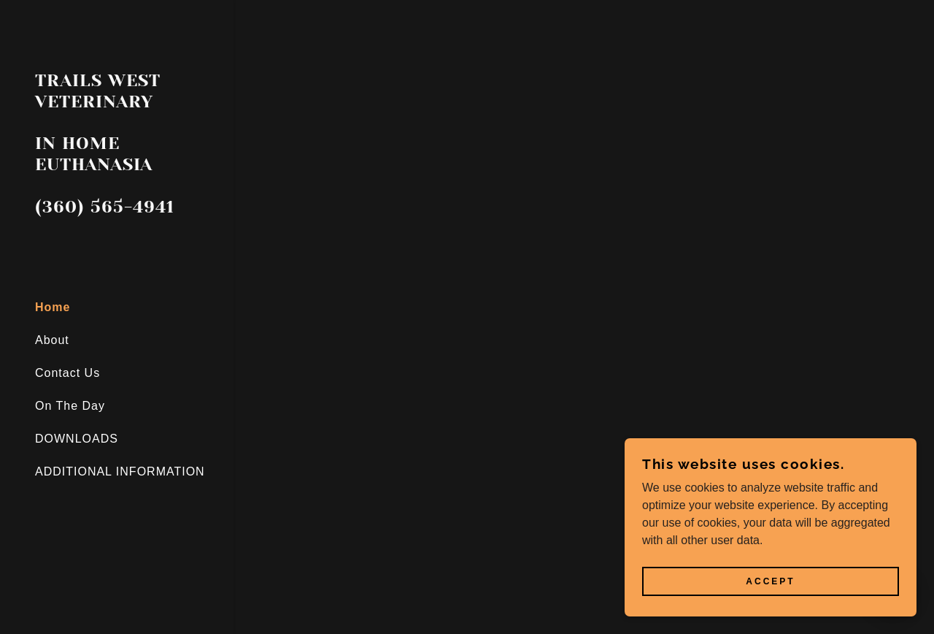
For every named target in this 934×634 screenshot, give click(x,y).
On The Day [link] (70, 406)
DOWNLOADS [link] (76, 438)
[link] (116, 208)
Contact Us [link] (67, 373)
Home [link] (52, 307)
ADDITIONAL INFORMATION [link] (120, 471)
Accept (770, 581)
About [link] (52, 340)
